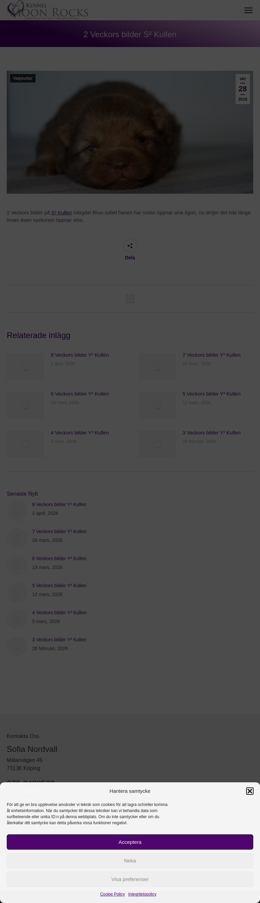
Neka (130, 860)
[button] (249, 791)
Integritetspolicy (142, 894)
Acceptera (130, 842)
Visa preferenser (130, 879)
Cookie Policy (112, 894)
